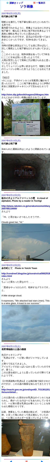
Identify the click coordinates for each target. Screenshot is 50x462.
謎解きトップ (15, 3)
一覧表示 (39, 3)
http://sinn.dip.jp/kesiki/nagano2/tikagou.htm (25, 94)
